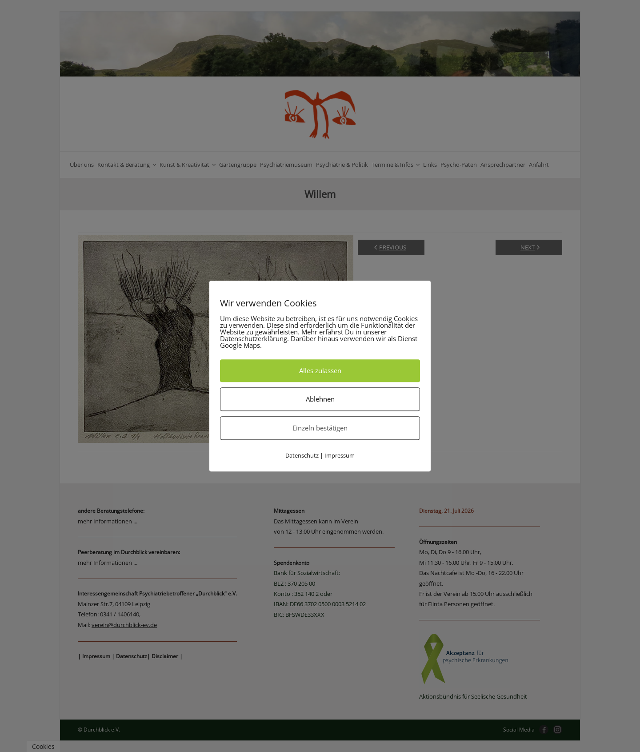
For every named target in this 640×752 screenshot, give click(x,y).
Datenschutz (302, 455)
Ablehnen (320, 398)
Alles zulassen (320, 370)
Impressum (339, 455)
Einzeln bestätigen (320, 427)
